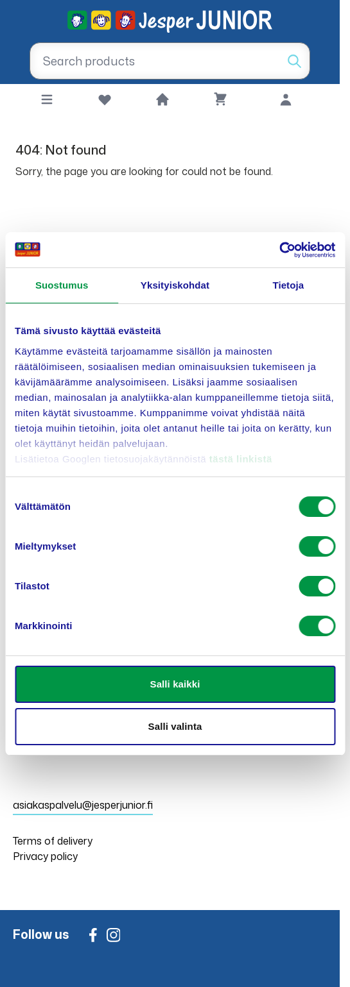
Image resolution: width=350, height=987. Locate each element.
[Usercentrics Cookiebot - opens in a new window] (279, 250)
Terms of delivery (52, 841)
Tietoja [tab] (288, 285)
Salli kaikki (175, 684)
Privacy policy (45, 856)
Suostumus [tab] (62, 285)
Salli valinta (175, 726)
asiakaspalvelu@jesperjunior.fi (83, 805)
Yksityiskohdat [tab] (175, 285)
